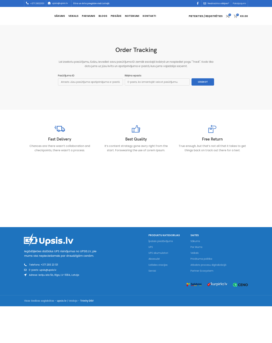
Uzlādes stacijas (158, 265)
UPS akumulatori (158, 253)
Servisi (152, 271)
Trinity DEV (87, 300)
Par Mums (196, 247)
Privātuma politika (201, 259)
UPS (150, 247)
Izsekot (203, 81)
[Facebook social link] (198, 3)
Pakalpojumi (239, 3)
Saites (194, 235)
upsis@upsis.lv (60, 3)
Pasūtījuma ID (66, 75)
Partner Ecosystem (201, 271)
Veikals (194, 253)
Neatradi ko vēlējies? (218, 3)
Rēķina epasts (133, 75)
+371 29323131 (37, 3)
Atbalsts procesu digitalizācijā (208, 265)
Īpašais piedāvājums (160, 241)
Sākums (195, 241)
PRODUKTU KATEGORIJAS (164, 235)
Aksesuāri (154, 259)
